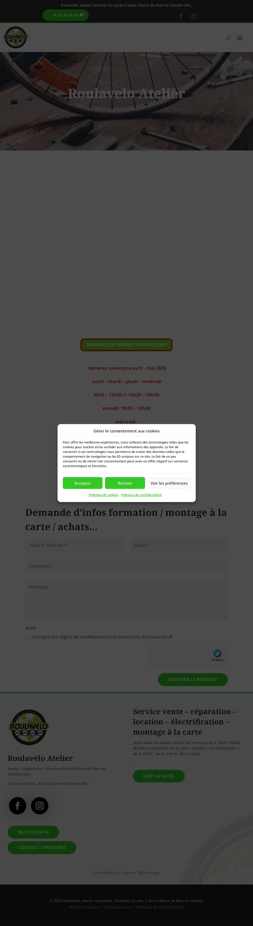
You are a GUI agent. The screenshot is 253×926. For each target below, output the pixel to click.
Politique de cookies (103, 495)
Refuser (125, 483)
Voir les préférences (169, 483)
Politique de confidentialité (141, 495)
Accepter (82, 483)
